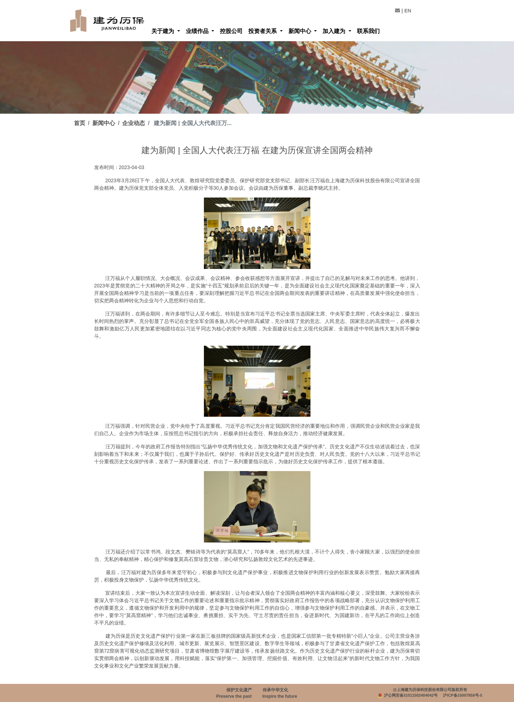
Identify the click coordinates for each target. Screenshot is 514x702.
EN (407, 11)
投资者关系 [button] (263, 31)
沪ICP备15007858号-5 (462, 695)
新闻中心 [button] (300, 31)
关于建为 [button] (163, 31)
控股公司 (231, 31)
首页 (79, 123)
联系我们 (368, 31)
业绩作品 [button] (198, 31)
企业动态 (133, 123)
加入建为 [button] (335, 31)
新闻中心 (103, 123)
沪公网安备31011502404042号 (411, 695)
